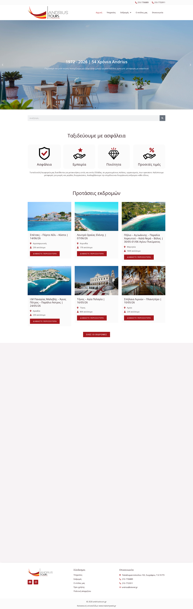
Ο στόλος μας (141, 12)
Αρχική (99, 12)
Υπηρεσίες (111, 12)
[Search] (162, 118)
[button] (2, 64)
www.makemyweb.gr (107, 606)
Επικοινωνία (157, 12)
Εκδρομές (125, 13)
